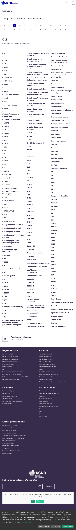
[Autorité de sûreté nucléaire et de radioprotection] (9, 3)
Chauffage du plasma (11, 231)
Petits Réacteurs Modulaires (48, 366)
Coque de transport (59, 141)
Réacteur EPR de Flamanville (48, 374)
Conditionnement (58, 87)
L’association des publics (10, 359)
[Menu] (73, 3)
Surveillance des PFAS (46, 371)
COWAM (54, 165)
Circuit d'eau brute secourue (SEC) (34, 60)
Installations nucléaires (9, 425)
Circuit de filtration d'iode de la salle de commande (37, 79)
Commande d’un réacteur (61, 57)
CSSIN (53, 271)
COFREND (31, 282)
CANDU (5, 91)
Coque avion (56, 137)
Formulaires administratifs (10, 445)
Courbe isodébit (57, 158)
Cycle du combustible (60, 313)
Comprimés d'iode (58, 66)
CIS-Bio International (35, 143)
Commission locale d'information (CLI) (59, 61)
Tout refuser (55, 526)
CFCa (4, 214)
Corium (54, 144)
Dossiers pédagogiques (9, 391)
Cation (5, 137)
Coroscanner (56, 148)
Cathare (5, 130)
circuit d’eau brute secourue (34, 110)
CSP (52, 254)
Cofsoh (30, 289)
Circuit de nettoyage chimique (35, 84)
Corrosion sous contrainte (47, 377)
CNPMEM (30, 218)
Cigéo (4, 300)
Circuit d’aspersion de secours (36, 105)
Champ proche (8, 221)
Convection (56, 131)
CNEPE (30, 205)
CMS (28, 174)
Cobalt (29, 243)
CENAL (5, 181)
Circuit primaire (33, 120)
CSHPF (54, 234)
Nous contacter (7, 403)
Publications (6, 393)
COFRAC (30, 279)
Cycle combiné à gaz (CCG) (62, 309)
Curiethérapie (56, 299)
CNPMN (30, 222)
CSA (52, 216)
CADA (4, 71)
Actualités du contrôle (46, 354)
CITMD (29, 150)
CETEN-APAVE (8, 211)
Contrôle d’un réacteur (60, 124)
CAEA (4, 74)
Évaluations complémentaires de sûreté (52, 382)
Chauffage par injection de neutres (13, 236)
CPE (53, 186)
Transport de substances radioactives (14, 435)
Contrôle (43, 351)
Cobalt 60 (31, 246)
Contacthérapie (57, 103)
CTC (52, 285)
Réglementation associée (10, 379)
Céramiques (56, 319)
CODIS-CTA (31, 260)
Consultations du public (9, 361)
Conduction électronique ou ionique (61, 92)
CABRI (5, 67)
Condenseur (56, 84)
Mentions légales (27, 522)
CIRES (29, 136)
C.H (3, 57)
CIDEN (5, 286)
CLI (28, 153)
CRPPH (54, 213)
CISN (29, 146)
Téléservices (6, 448)
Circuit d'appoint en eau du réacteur (38, 54)
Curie (53, 295)
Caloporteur (7, 77)
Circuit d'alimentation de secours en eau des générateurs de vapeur (12, 323)
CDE (4, 150)
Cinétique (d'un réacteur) (12, 307)
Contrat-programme (59, 117)
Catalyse (5, 126)
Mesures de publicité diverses (11, 374)
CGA (4, 218)
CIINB (4, 303)
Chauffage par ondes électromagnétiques (10, 242)
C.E (3, 53)
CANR (4, 101)
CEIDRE (5, 171)
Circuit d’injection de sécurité (35, 116)
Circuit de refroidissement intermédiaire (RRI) (37, 93)
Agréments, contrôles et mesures (13, 438)
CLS (28, 167)
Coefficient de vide (34, 276)
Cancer (5, 88)
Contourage (56, 113)
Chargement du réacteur (12, 225)
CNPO (29, 225)
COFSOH (30, 286)
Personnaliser (44, 526)
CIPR (4, 313)
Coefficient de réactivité (37, 267)
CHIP (4, 258)
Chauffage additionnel (11, 228)
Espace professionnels (13, 422)
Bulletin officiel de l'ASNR (10, 356)
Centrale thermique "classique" (10, 193)
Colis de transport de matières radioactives (36, 306)
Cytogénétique (57, 316)
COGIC (29, 296)
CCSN (4, 147)
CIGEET (5, 296)
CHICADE (6, 255)
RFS (3, 369)
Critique (54, 206)
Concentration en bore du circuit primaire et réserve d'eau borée (62, 75)
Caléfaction (7, 81)
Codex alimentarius (35, 253)
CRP (53, 210)
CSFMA (54, 230)
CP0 (53, 172)
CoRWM (54, 151)
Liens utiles (42, 414)
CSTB (53, 278)
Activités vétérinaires (9, 433)
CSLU (53, 240)
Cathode (5, 133)
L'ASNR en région (45, 356)
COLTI (29, 320)
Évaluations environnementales (12, 371)
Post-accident (43, 401)
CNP (28, 208)
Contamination (57, 107)
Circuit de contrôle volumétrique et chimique (37, 73)
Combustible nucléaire (36, 327)
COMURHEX (56, 69)
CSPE (53, 258)
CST (52, 275)
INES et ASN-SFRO (45, 361)
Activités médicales (8, 428)
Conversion (55, 134)
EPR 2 (41, 369)
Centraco (6, 185)
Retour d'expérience (8, 440)
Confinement (56, 100)
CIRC (4, 317)
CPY (53, 192)
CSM (53, 244)
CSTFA (53, 282)
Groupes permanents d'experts (49, 393)
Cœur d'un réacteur (59, 326)
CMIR (29, 170)
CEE (4, 164)
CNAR (29, 188)
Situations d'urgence (45, 398)
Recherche (42, 396)
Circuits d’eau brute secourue (35, 128)
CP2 (52, 179)
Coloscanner (32, 316)
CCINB (5, 143)
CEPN (4, 197)
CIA (3, 272)
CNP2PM (30, 212)
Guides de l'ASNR (8, 364)
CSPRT (54, 265)
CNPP (29, 229)
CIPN (4, 310)
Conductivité (56, 96)
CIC (3, 279)
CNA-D (29, 184)
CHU (4, 265)
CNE (28, 194)
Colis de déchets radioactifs (33, 301)
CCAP (4, 140)
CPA (53, 182)
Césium (54, 323)
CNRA (29, 232)
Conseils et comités (45, 403)
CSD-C (53, 223)
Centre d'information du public (12, 401)
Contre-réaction (57, 120)
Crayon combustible (59, 196)
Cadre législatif (7, 366)
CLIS (28, 164)
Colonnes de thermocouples (33, 312)
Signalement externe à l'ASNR (12, 450)
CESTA (5, 207)
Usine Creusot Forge (46, 379)
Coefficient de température (32, 271)
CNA (28, 181)
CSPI (53, 261)
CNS (28, 239)
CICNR (5, 283)
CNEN (29, 201)
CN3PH (30, 177)
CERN (4, 204)
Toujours (40, 501)
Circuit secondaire (34, 124)
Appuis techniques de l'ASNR (48, 406)
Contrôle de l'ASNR (45, 359)
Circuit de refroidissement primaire (37, 99)
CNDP (29, 191)
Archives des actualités (9, 396)
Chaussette (7, 246)
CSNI (53, 251)
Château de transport (11, 269)
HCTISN (41, 411)
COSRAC (54, 155)
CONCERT (55, 80)
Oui (33, 501)
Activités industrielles (9, 430)
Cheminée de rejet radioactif (9, 251)
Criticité (54, 203)
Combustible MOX (34, 323)
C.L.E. (4, 64)
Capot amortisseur (10, 105)
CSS (52, 268)
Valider (49, 486)
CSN (53, 247)
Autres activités (47, 387)
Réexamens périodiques (47, 364)
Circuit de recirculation (36, 89)
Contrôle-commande (59, 127)
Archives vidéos (7, 398)
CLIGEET (30, 157)
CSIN (53, 237)
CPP (53, 189)
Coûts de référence (59, 168)
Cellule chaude (8, 178)
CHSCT (5, 262)
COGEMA (30, 293)
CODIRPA (31, 256)
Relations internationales (47, 391)
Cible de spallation (10, 276)
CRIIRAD (54, 199)
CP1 (52, 175)
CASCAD (5, 123)
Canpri (5, 98)
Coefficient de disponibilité (38, 263)
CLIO (29, 160)
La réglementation (8, 354)
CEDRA (5, 161)
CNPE (29, 215)
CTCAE (54, 289)
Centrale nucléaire (9, 188)
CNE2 (29, 198)
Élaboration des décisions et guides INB (15, 377)
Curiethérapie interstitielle (62, 302)
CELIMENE (6, 174)
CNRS (29, 236)
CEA (4, 157)
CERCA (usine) (8, 201)
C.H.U (4, 60)
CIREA (29, 133)
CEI (3, 168)
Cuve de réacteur (58, 306)
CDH (4, 154)
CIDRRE (5, 289)
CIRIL (29, 139)
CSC (52, 220)
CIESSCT (5, 293)
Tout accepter (67, 526)
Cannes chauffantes (10, 95)
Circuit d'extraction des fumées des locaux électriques (36, 67)
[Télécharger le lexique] (38, 339)
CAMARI (5, 84)
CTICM (53, 292)
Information (8, 387)
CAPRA (5, 108)
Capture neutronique (11, 119)
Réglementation (10, 351)
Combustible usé (58, 53)
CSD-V (53, 227)
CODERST (31, 249)
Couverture (55, 161)
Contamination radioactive (62, 110)
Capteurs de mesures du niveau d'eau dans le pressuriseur (12, 114)
